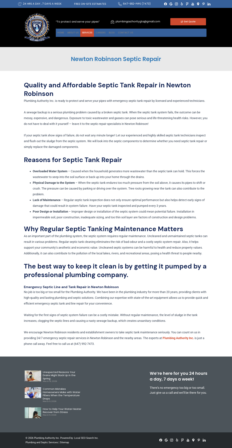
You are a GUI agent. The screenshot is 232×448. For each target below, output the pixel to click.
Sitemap (64, 442)
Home (62, 32)
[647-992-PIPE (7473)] (120, 4)
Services (97, 32)
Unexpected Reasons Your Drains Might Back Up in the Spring (59, 375)
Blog (130, 32)
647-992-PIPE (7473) (137, 4)
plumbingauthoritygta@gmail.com (138, 21)
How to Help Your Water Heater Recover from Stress (62, 410)
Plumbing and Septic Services (42, 442)
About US (79, 32)
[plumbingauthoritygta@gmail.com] (112, 22)
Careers (114, 32)
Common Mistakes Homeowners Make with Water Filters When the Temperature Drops (61, 393)
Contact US (148, 32)
